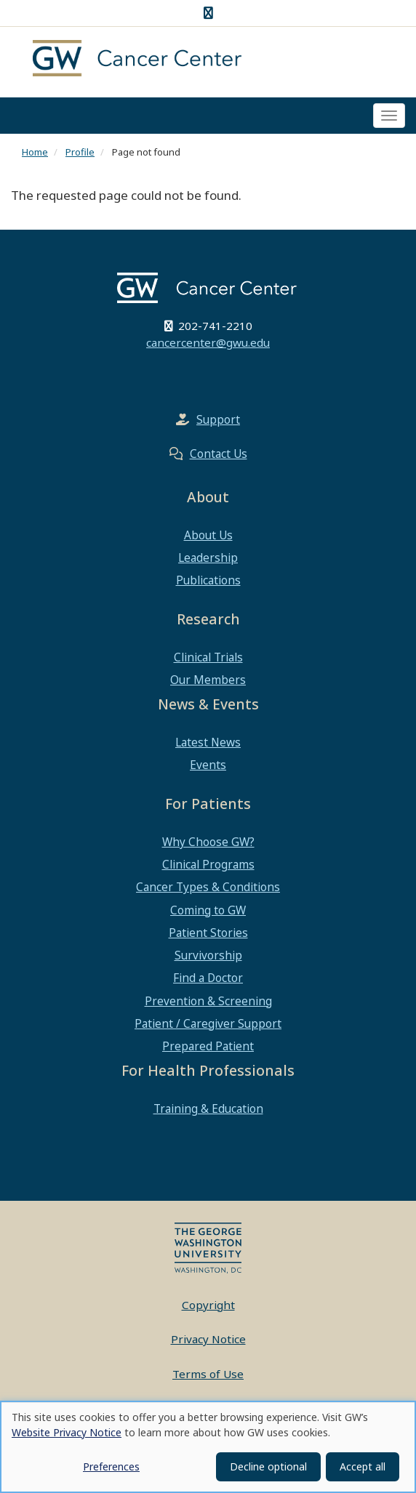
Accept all (362, 1466)
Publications (208, 580)
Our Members (208, 679)
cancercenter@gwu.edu (208, 342)
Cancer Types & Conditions (208, 887)
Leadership (208, 557)
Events (208, 764)
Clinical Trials (208, 657)
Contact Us (218, 453)
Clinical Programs (208, 864)
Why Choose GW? (208, 841)
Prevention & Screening (208, 1001)
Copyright (208, 1304)
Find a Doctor (208, 977)
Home (35, 151)
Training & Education (208, 1108)
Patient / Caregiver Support (208, 1023)
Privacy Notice (208, 1339)
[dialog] (208, 1447)
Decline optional (268, 1466)
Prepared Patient (208, 1046)
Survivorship (208, 955)
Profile (80, 151)
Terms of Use (208, 1374)
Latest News (208, 742)
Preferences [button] (111, 1466)
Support (218, 419)
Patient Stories (208, 932)
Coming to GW (208, 910)
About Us (208, 535)
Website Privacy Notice (66, 1432)
